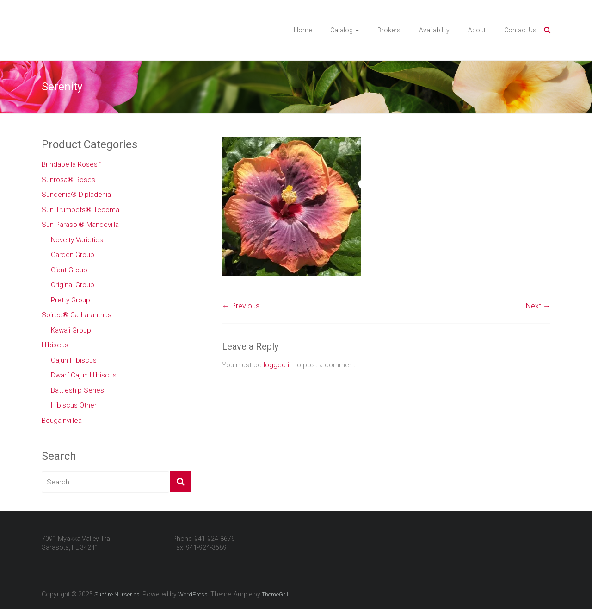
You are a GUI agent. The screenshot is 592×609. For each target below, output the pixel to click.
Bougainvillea (62, 420)
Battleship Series (77, 390)
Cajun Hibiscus (74, 360)
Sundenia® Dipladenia (76, 194)
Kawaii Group (71, 330)
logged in (278, 365)
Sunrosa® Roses (68, 180)
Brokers (389, 30)
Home (303, 30)
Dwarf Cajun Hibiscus (84, 375)
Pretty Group (70, 300)
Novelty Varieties (77, 240)
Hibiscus (55, 345)
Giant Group (69, 270)
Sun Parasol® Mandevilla (80, 224)
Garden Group (72, 255)
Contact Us (520, 30)
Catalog (341, 30)
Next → (538, 305)
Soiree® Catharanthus (76, 315)
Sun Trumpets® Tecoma (80, 210)
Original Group (72, 285)
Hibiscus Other (74, 405)
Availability (434, 30)
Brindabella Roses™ (72, 164)
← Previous (240, 305)
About (477, 30)
